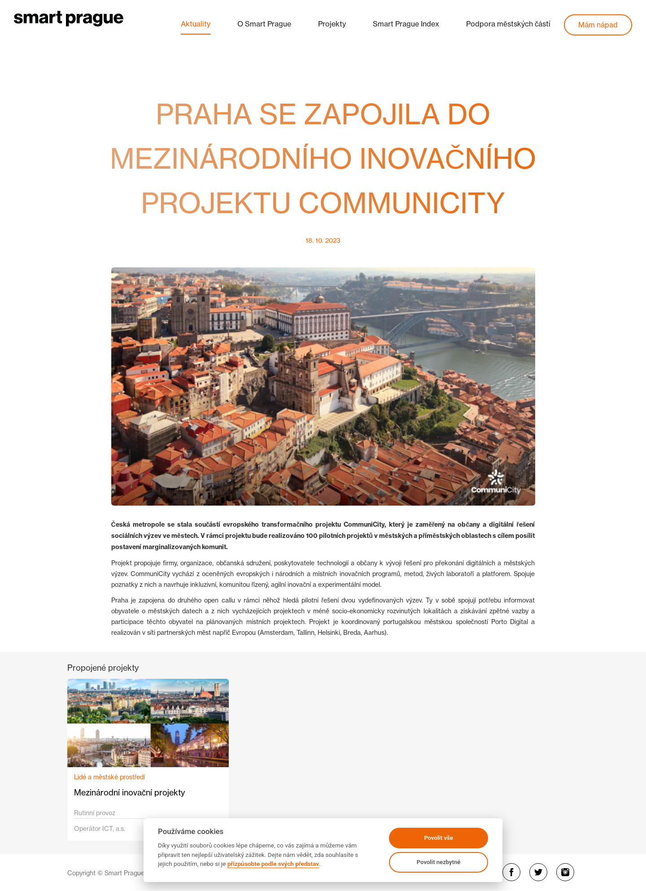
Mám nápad (598, 24)
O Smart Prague (264, 23)
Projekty (332, 23)
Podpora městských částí (508, 23)
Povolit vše (438, 837)
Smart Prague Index (406, 23)
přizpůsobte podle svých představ (273, 863)
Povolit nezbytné (439, 862)
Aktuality (195, 23)
